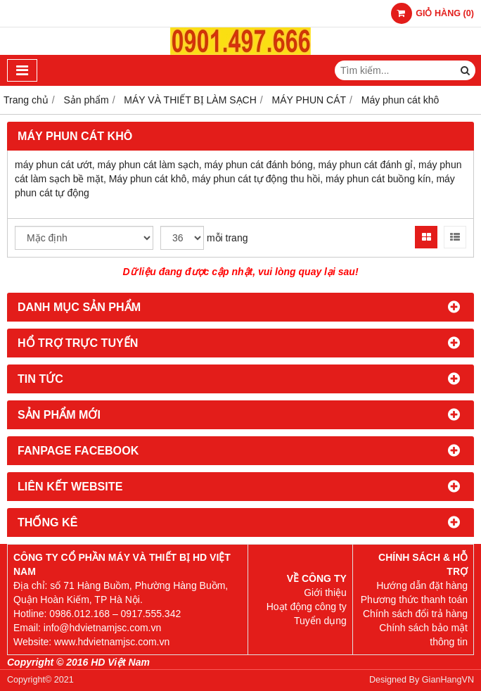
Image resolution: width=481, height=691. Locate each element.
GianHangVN (448, 680)
